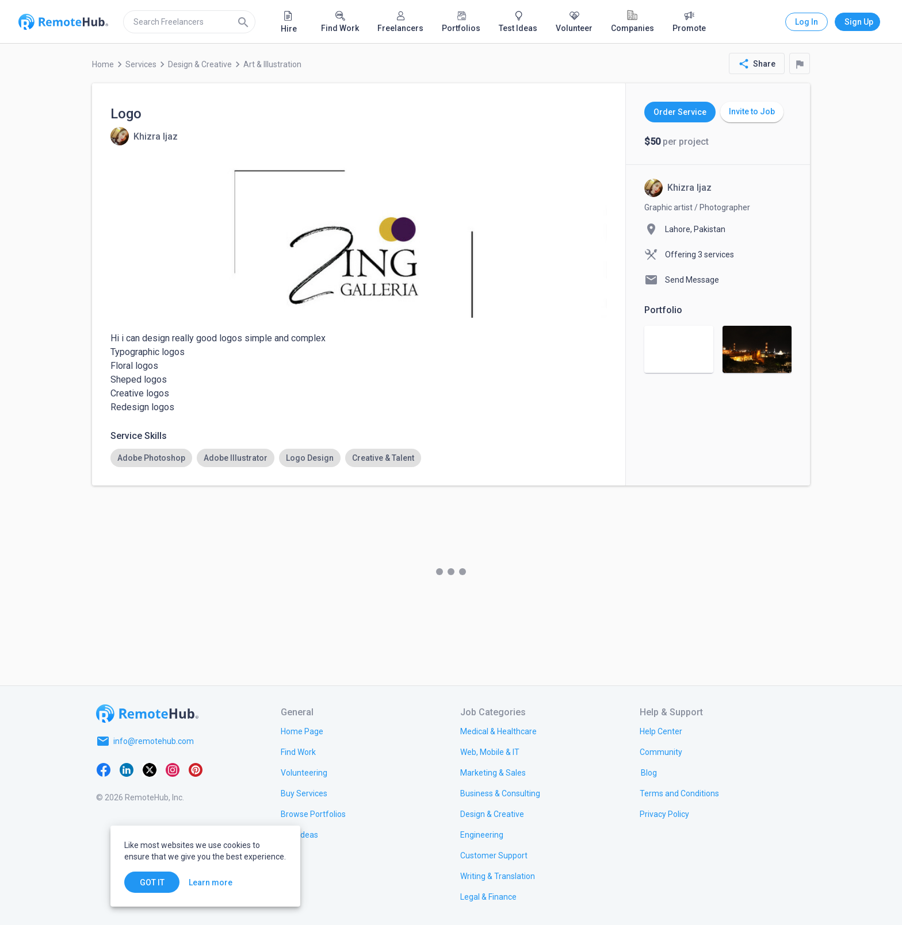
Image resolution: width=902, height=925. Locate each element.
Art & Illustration (272, 64)
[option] (151, 458)
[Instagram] (172, 768)
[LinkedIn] (126, 768)
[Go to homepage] (147, 713)
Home (103, 64)
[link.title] (302, 730)
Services (140, 64)
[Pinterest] (195, 768)
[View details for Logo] (144, 136)
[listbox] (358, 457)
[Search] (243, 21)
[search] (189, 22)
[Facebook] (103, 768)
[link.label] (660, 730)
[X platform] (149, 768)
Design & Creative (200, 64)
